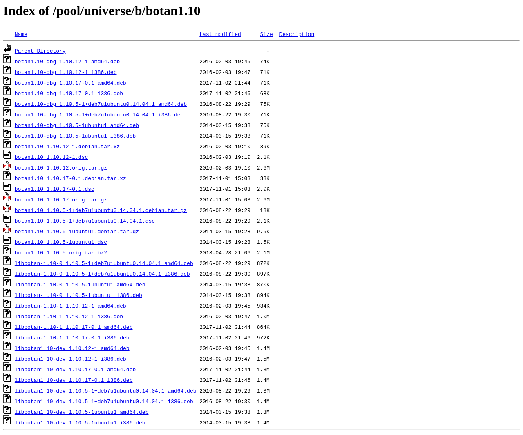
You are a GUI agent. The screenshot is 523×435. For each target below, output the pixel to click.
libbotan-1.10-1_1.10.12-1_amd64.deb (70, 305)
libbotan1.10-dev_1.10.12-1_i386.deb (70, 358)
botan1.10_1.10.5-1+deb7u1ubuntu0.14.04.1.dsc (85, 220)
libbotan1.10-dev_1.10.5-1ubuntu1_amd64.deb (82, 411)
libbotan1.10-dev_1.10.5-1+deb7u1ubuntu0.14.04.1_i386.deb (104, 401)
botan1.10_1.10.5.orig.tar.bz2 (61, 252)
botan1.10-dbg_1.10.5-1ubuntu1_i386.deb (75, 135)
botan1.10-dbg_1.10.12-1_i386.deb (66, 72)
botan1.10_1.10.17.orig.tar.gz (61, 199)
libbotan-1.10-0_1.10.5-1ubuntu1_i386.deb (78, 295)
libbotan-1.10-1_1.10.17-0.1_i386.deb (72, 337)
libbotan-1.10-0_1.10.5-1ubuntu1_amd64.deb (80, 284)
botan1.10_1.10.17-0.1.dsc (54, 188)
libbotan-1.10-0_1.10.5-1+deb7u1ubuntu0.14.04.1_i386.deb (102, 273)
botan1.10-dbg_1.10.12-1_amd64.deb (67, 61)
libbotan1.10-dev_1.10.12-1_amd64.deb (72, 348)
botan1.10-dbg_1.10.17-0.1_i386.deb (69, 93)
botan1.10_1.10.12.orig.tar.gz (61, 167)
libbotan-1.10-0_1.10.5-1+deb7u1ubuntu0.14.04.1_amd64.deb (104, 263)
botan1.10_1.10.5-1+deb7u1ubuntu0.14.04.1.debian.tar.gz (101, 210)
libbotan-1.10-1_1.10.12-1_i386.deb (69, 316)
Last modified (220, 34)
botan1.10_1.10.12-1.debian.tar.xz (67, 146)
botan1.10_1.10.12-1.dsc (51, 157)
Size (266, 34)
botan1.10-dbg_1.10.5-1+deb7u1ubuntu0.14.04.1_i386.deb (99, 114)
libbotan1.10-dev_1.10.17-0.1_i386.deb (74, 380)
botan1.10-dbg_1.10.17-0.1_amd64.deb (70, 82)
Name (21, 34)
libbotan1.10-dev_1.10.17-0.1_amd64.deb (75, 369)
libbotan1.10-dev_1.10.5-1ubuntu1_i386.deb (80, 422)
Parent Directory (40, 50)
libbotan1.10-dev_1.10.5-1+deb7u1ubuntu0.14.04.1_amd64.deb (106, 390)
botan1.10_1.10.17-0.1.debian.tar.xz (70, 178)
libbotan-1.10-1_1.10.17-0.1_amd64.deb (74, 326)
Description (296, 34)
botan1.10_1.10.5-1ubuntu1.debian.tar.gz (77, 231)
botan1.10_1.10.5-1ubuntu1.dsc (61, 241)
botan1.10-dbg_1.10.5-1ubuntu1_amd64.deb (77, 125)
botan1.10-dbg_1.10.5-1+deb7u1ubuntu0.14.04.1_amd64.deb (101, 103)
